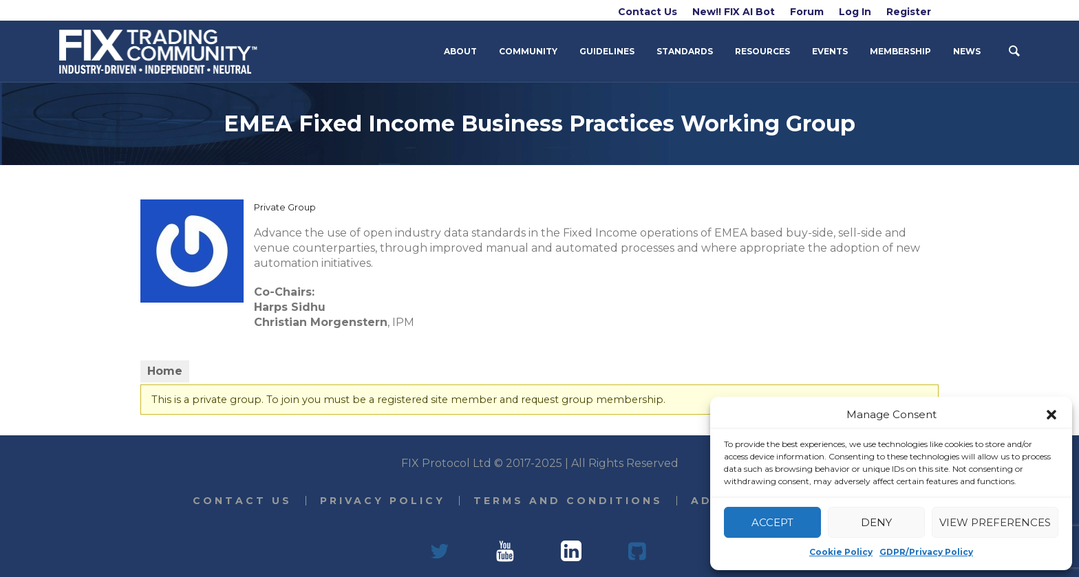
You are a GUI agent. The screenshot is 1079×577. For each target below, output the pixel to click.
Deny (876, 522)
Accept (772, 522)
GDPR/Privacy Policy (926, 552)
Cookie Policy (841, 552)
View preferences (995, 522)
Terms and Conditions (568, 500)
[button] (1051, 415)
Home (164, 371)
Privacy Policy (382, 500)
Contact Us (242, 500)
